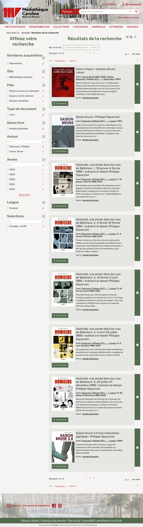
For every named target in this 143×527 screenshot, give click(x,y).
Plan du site (74, 520)
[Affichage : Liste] (74, 61)
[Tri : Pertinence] (60, 61)
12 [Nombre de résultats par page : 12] (127, 54)
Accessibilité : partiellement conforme (102, 520)
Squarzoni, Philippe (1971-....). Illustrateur (95, 79)
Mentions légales (30, 520)
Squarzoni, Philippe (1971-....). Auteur (99, 121)
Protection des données (53, 520)
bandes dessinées (91, 98)
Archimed (54, 525)
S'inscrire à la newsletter (36, 505)
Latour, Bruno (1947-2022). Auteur (98, 77)
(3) (25, 195)
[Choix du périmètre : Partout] (69, 11)
